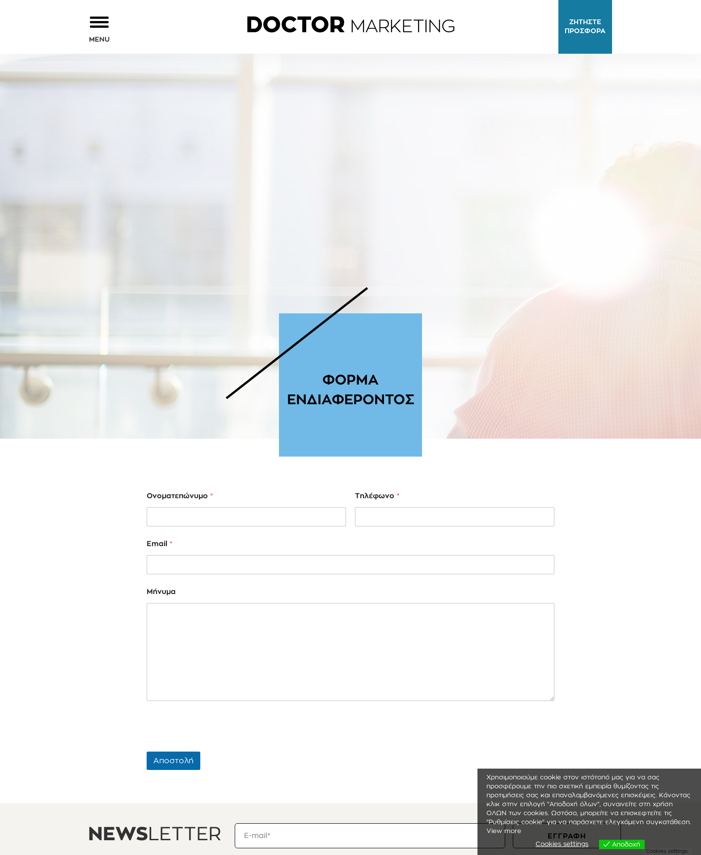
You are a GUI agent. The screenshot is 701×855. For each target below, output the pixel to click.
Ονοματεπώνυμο (180, 496)
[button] (99, 28)
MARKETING (350, 27)
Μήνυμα (161, 591)
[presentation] (215, 745)
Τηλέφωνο (377, 496)
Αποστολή (173, 761)
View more (503, 831)
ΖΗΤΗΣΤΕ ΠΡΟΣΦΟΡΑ (585, 26)
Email (160, 543)
